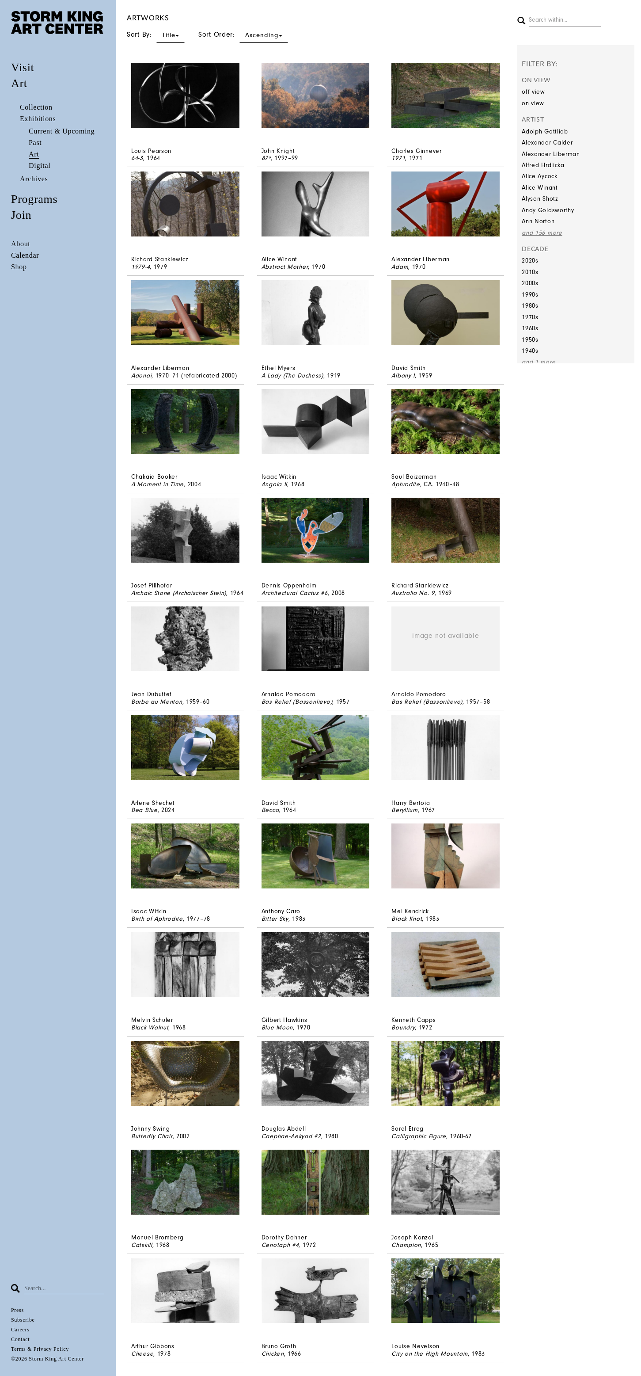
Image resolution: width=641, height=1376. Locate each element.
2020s (530, 260)
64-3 (137, 158)
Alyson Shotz (540, 198)
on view (533, 103)
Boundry (403, 1027)
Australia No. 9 (413, 593)
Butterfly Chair (152, 1136)
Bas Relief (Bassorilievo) (297, 701)
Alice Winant (540, 187)
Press (17, 1310)
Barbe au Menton (156, 701)
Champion (406, 1245)
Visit (22, 67)
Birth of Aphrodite (157, 918)
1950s (530, 339)
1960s (530, 328)
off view (533, 91)
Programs (34, 199)
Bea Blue (144, 810)
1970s (530, 317)
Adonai (141, 375)
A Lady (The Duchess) (292, 375)
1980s (530, 305)
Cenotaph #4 (280, 1245)
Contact (20, 1339)
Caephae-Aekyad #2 (291, 1136)
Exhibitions (38, 118)
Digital (39, 165)
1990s (530, 294)
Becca (270, 810)
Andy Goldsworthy (548, 210)
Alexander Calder (547, 142)
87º (266, 158)
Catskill (141, 1245)
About (20, 244)
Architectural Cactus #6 (295, 593)
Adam (399, 267)
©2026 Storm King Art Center (47, 1359)
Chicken (273, 1353)
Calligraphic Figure (418, 1136)
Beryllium (404, 810)
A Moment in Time (157, 484)
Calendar (25, 255)
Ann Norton (538, 221)
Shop (19, 267)
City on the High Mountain (429, 1353)
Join (21, 215)
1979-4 (140, 267)
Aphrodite (405, 484)
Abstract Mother (285, 267)
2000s (530, 283)
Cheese (142, 1353)
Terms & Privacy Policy (40, 1349)
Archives (34, 179)
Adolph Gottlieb (545, 131)
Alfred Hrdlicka (543, 165)
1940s (530, 350)
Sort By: (156, 34)
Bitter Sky (275, 918)
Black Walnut (149, 1027)
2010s (530, 272)
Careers (20, 1329)
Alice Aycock (539, 176)
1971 (398, 158)
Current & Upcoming (62, 131)
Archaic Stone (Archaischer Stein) (178, 593)
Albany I (403, 375)
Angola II (274, 484)
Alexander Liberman (551, 154)
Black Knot (406, 918)
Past (35, 142)
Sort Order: (243, 34)
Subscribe (23, 1320)
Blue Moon (277, 1027)
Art (19, 83)
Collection (36, 107)
